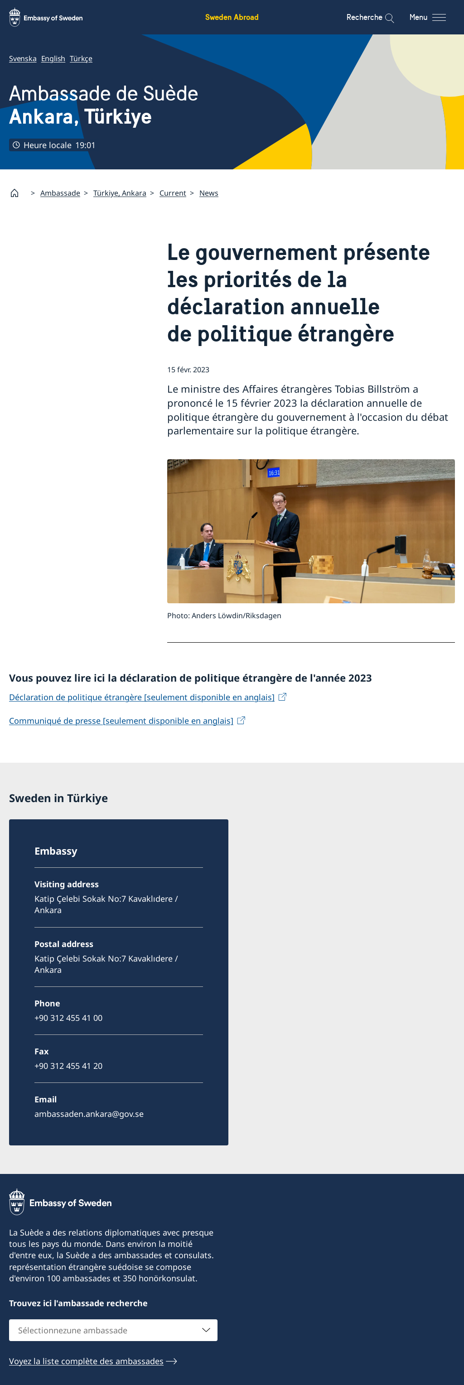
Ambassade (60, 193)
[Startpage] (18, 193)
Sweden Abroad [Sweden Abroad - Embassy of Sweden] (232, 17)
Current (173, 193)
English (53, 58)
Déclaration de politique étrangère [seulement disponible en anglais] (142, 697)
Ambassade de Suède (103, 105)
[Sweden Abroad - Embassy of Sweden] (54, 17)
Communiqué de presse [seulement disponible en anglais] (121, 720)
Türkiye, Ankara (119, 193)
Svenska (23, 58)
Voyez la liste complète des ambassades (86, 1361)
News (208, 193)
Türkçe (81, 58)
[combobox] (113, 1330)
